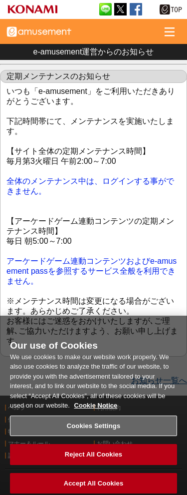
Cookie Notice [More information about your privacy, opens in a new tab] (96, 408)
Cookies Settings (94, 429)
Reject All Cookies (93, 458)
